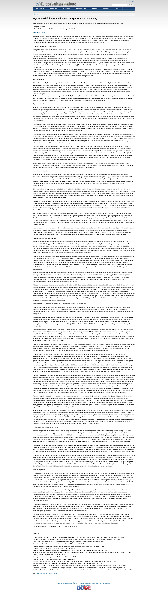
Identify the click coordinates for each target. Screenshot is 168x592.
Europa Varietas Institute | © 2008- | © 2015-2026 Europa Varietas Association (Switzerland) (84, 583)
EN (126, 1)
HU (133, 1)
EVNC (117, 9)
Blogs (94, 9)
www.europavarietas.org (84, 585)
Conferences (81, 9)
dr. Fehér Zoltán (39, 32)
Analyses (66, 9)
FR (130, 1)
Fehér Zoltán (53, 573)
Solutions (40, 9)
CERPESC (106, 9)
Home (36, 14)
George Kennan (42, 573)
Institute (53, 9)
